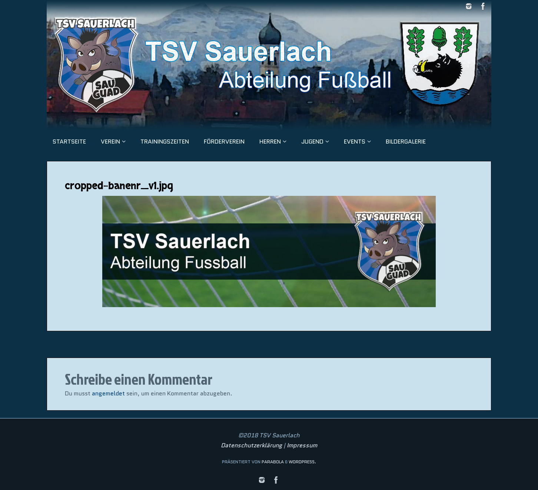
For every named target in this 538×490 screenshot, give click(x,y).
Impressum (302, 445)
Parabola (273, 461)
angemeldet (108, 393)
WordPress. (302, 461)
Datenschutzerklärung (251, 445)
